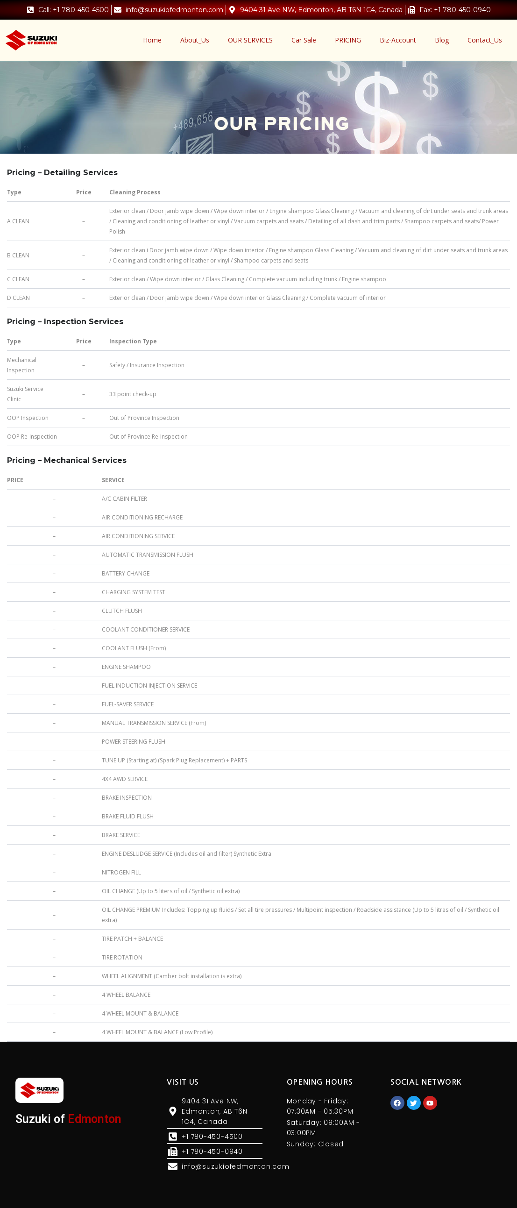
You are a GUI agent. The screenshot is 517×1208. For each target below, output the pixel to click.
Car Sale (303, 40)
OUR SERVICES (250, 40)
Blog (442, 40)
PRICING (348, 40)
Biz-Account (398, 40)
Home (152, 40)
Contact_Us (484, 40)
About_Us (194, 40)
